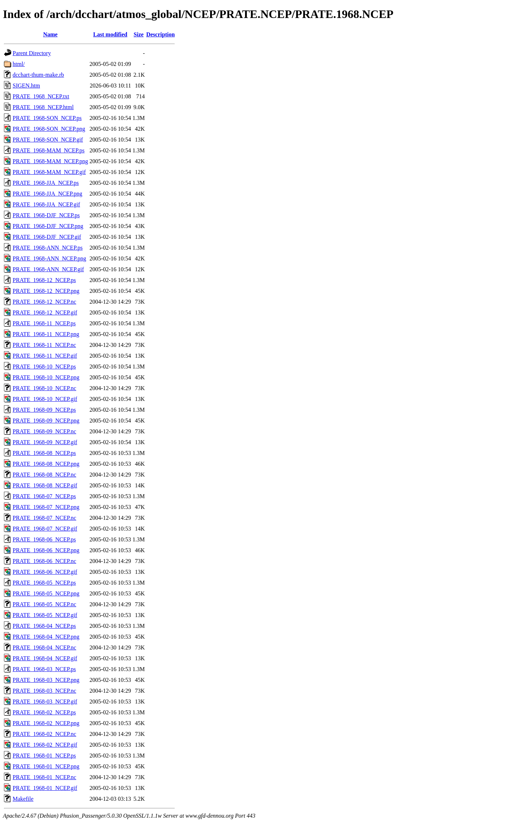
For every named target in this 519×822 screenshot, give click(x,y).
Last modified (110, 34)
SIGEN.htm (26, 85)
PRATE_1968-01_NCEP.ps (44, 755)
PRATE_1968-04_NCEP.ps (44, 626)
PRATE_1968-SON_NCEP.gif (48, 140)
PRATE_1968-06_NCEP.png (46, 550)
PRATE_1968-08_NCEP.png (46, 464)
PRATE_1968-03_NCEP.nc (44, 691)
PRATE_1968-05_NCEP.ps (44, 583)
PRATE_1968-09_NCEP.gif (45, 442)
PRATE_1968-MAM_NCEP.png (50, 161)
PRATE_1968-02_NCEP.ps (44, 712)
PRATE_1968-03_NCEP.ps (44, 669)
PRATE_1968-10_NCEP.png (46, 377)
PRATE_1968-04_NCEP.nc (44, 647)
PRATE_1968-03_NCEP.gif (45, 701)
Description (160, 34)
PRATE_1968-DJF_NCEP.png (48, 226)
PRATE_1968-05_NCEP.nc (44, 604)
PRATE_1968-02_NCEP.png (46, 723)
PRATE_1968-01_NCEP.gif (45, 788)
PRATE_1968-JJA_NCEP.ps (46, 183)
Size (139, 34)
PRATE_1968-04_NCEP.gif (45, 658)
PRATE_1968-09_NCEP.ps (44, 410)
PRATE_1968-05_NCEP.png (46, 593)
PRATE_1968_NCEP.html (43, 107)
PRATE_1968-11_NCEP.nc (44, 345)
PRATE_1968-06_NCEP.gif (45, 572)
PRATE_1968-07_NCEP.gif (45, 529)
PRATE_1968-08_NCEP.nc (44, 475)
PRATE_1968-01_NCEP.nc (44, 777)
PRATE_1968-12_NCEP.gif (45, 312)
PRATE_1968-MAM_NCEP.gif (49, 172)
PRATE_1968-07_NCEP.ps (44, 496)
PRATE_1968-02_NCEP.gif (45, 745)
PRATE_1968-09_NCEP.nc (44, 431)
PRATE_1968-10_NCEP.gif (45, 399)
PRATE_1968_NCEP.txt (41, 96)
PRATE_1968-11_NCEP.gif (45, 356)
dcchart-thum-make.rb (38, 75)
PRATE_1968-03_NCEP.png (46, 680)
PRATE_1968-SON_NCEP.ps (47, 118)
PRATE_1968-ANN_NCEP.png (49, 258)
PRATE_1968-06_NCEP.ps (44, 539)
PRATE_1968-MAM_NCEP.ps (49, 150)
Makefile (23, 799)
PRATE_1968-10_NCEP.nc (44, 388)
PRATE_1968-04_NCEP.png (46, 637)
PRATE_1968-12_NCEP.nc (44, 302)
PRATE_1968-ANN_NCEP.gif (48, 269)
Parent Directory (32, 53)
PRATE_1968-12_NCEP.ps (44, 280)
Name (50, 34)
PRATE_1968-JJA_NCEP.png (47, 194)
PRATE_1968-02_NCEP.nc (44, 734)
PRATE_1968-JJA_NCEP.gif (46, 204)
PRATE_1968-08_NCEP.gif (45, 485)
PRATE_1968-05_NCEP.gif (45, 615)
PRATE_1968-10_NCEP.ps (44, 366)
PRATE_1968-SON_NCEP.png (49, 129)
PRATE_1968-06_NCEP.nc (44, 561)
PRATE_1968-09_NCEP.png (46, 420)
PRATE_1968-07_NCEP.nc (44, 518)
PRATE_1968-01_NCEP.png (46, 766)
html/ (19, 64)
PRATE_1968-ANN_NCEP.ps (48, 248)
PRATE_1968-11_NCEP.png (46, 334)
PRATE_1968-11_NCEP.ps (44, 323)
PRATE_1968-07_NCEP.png (46, 507)
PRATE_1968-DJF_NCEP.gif (47, 237)
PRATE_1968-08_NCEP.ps (44, 453)
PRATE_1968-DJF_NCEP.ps (46, 215)
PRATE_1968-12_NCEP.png (46, 291)
